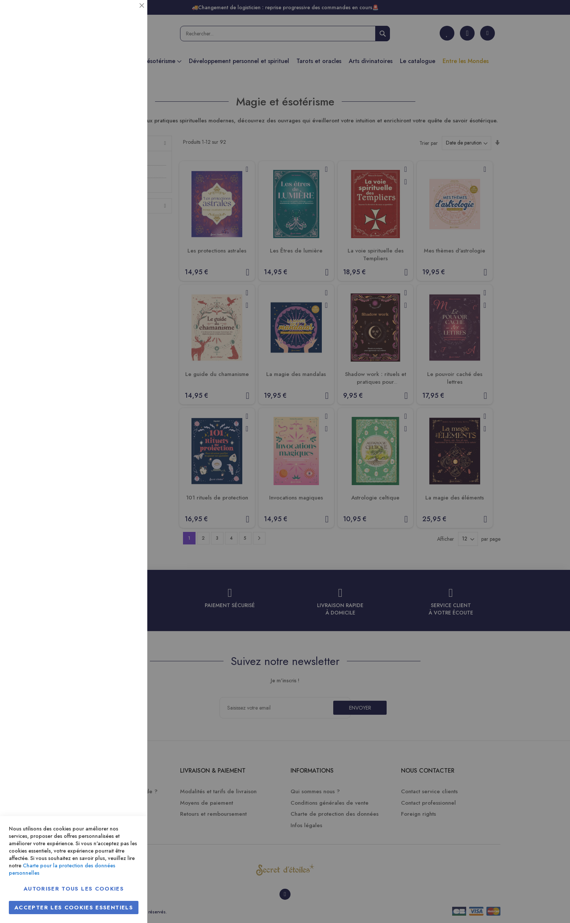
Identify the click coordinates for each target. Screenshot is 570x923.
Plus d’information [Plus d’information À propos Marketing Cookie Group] (116, 225)
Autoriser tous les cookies (74, 889)
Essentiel (127, 14)
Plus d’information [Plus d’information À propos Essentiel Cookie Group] (116, 68)
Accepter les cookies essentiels (73, 907)
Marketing (127, 178)
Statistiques (127, 100)
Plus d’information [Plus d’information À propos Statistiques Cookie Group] (116, 146)
